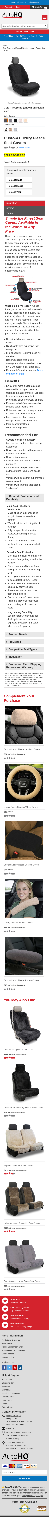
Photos (9, 213)
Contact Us (6, 1390)
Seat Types (6, 1400)
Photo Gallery (8, 1343)
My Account (7, 7)
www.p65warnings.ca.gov (32, 1496)
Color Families (8, 1354)
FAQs (4, 1404)
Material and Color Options (13, 1350)
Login (18, 7)
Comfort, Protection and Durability (22, 498)
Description (11, 203)
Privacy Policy (8, 1357)
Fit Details (15, 641)
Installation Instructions (11, 1393)
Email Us (10, 1428)
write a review (24, 148)
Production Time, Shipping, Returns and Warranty (24, 666)
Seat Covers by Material (12, 48)
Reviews (9, 208)
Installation (15, 656)
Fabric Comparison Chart (12, 1347)
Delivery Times (8, 1397)
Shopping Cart (8, 1383)
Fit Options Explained (11, 1340)
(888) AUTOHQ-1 (13, 1415)
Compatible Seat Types (23, 649)
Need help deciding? (15, 1424)
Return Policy (7, 1407)
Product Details (18, 634)
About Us (6, 1386)
